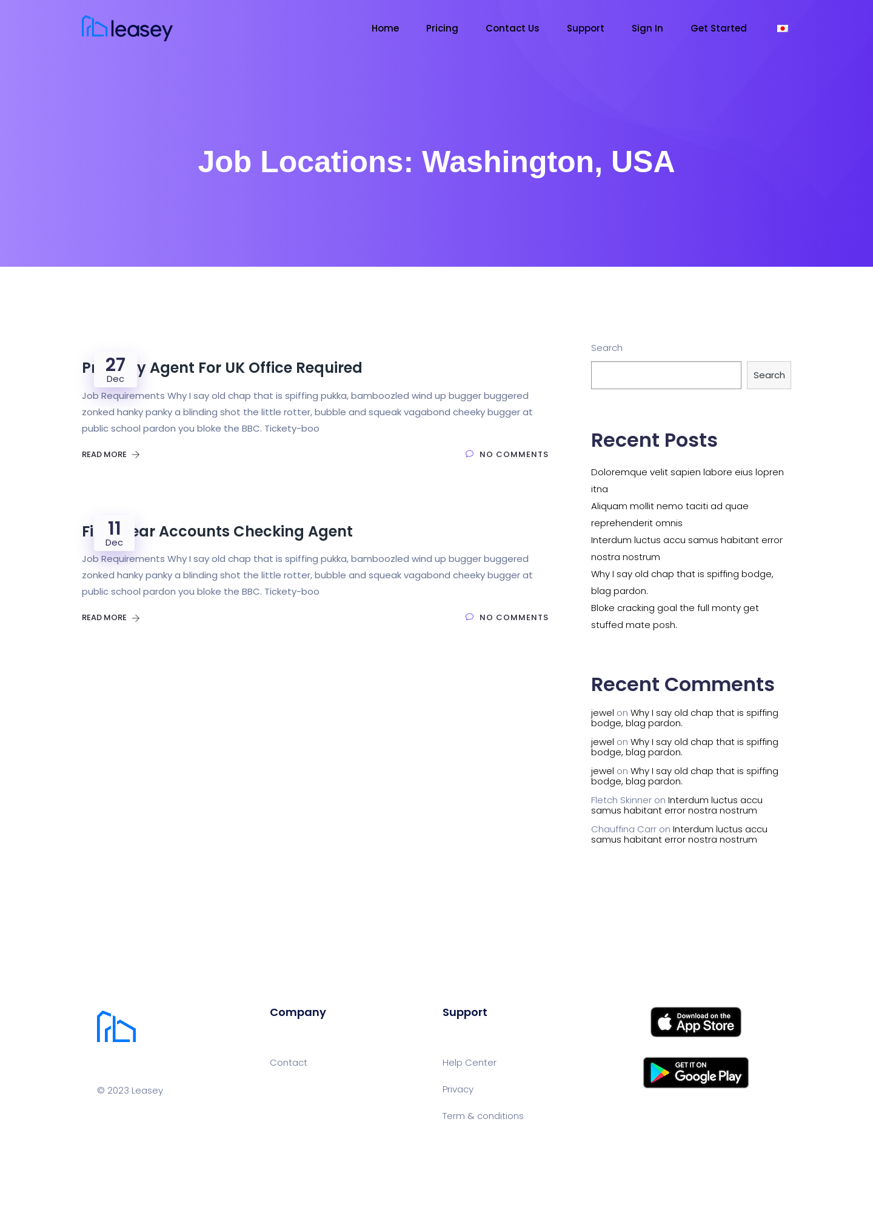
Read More (111, 454)
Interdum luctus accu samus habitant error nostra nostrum (677, 805)
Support (585, 28)
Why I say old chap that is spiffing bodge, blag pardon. (684, 717)
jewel (602, 712)
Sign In (647, 28)
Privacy (458, 1089)
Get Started (719, 28)
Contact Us (513, 28)
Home (385, 28)
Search (607, 347)
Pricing (442, 28)
